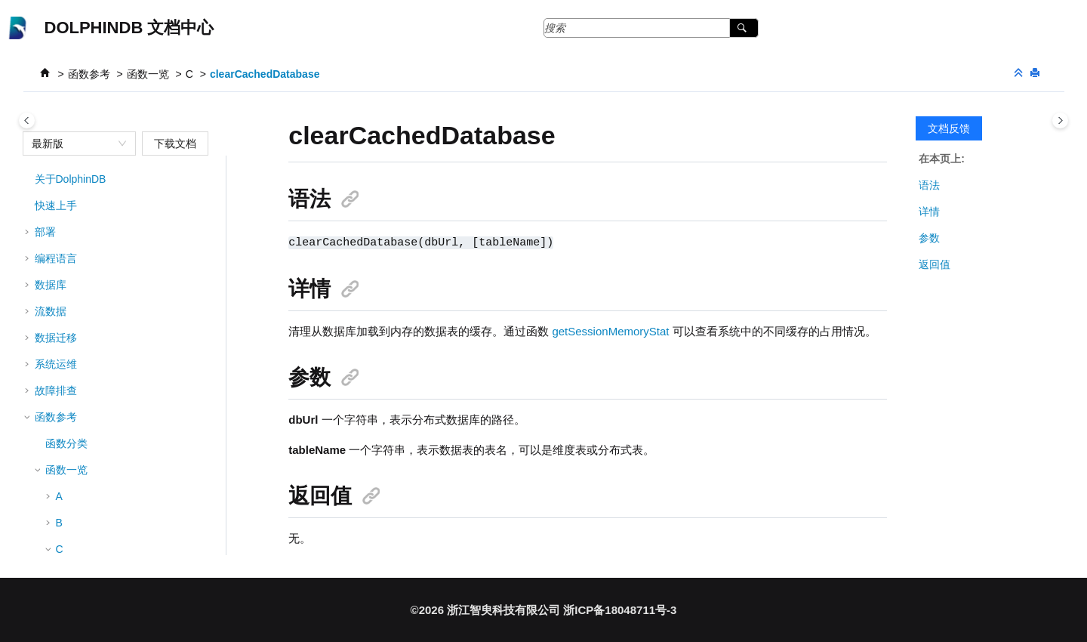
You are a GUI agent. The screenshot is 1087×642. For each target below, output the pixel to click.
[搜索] (744, 28)
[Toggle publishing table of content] (27, 120)
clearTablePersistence (118, 523)
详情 (929, 211)
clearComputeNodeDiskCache (137, 418)
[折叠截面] (1020, 73)
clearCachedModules (116, 444)
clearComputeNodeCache (127, 391)
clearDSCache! (101, 471)
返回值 (934, 264)
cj (70, 180)
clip (74, 550)
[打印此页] (1036, 73)
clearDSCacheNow (111, 497)
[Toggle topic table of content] (1060, 120)
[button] (60, 179)
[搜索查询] (651, 28)
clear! (79, 233)
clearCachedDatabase (265, 74)
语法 (929, 185)
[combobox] (72, 143)
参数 (929, 238)
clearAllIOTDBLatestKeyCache (138, 285)
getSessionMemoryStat (610, 330)
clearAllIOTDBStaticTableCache (141, 312)
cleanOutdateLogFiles (117, 206)
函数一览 (148, 74)
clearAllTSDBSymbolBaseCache (142, 338)
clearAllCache (98, 259)
